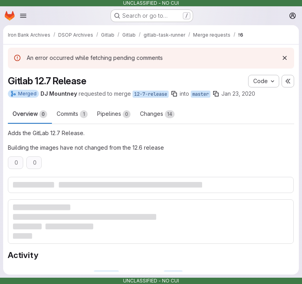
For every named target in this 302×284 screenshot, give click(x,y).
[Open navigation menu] (23, 15)
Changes (157, 114)
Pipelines (114, 114)
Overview (30, 114)
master (200, 94)
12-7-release (150, 94)
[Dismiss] (284, 58)
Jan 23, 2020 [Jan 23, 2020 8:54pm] (238, 93)
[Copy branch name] (174, 93)
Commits (72, 114)
